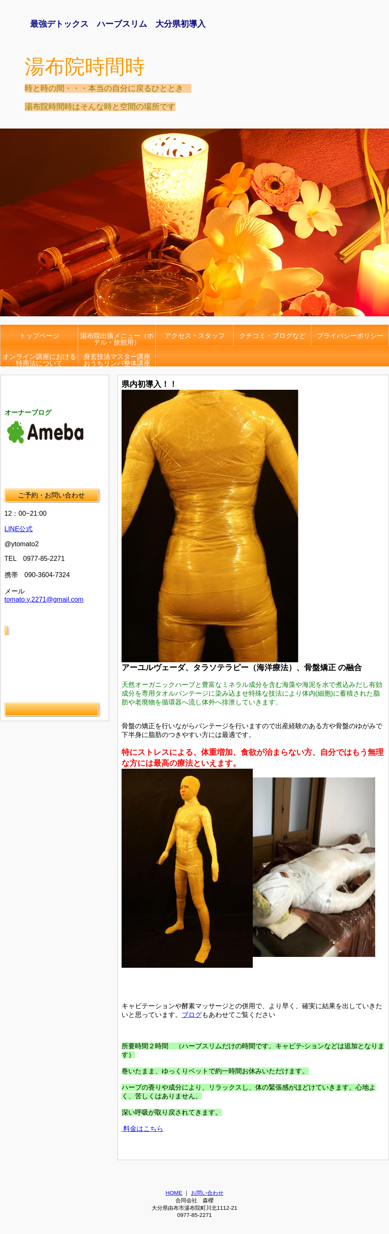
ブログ (192, 1014)
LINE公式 (19, 528)
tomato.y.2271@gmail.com (44, 599)
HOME (173, 1193)
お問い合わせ (207, 1193)
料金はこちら (142, 1128)
